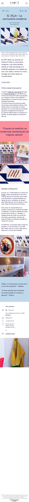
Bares (16, 52)
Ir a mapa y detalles (5, 82)
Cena (2, 54)
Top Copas (15, 54)
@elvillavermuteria (10, 333)
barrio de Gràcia (10, 94)
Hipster (23, 54)
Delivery (20, 54)
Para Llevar (7, 55)
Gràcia (19, 52)
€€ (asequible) (12, 52)
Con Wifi (10, 54)
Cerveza (6, 54)
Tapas (17, 55)
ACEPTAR (14, 501)
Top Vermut (12, 55)
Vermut (20, 55)
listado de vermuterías (14, 92)
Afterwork (24, 52)
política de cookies (14, 499)
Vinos (24, 55)
